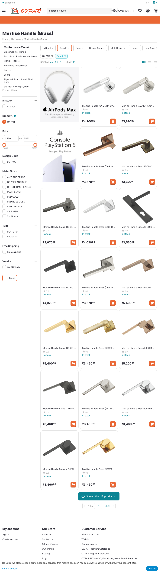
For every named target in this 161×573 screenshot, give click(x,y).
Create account (10, 539)
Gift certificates (50, 544)
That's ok (152, 568)
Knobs (7, 70)
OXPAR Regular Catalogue (95, 553)
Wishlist (85, 539)
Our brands (48, 548)
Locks (7, 74)
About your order (90, 534)
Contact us (47, 539)
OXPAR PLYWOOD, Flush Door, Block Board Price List (109, 558)
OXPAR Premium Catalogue (95, 548)
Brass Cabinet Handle (15, 51)
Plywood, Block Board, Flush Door (18, 80)
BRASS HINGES (12, 61)
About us (46, 534)
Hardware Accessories (15, 65)
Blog (44, 558)
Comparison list (89, 544)
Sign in (5, 534)
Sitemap (46, 553)
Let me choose (9, 568)
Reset (61, 56)
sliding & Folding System (16, 86)
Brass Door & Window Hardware (20, 56)
